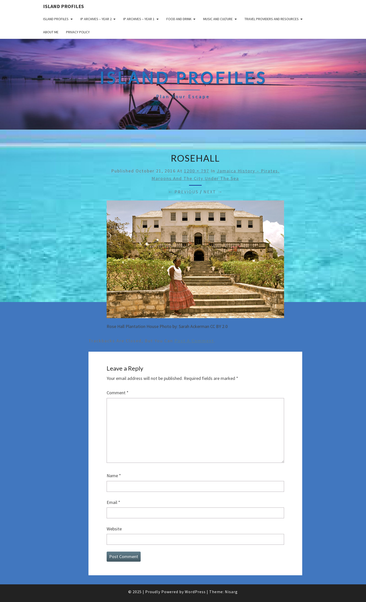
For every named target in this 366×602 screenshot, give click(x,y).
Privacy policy (78, 32)
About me (50, 32)
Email (113, 502)
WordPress (195, 591)
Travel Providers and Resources (272, 19)
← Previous (183, 192)
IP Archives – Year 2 (96, 19)
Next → (213, 192)
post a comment (194, 341)
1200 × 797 (196, 171)
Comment (118, 393)
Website (114, 529)
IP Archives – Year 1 (139, 19)
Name (114, 475)
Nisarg (231, 591)
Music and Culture (218, 19)
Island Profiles (63, 6)
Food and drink (179, 19)
